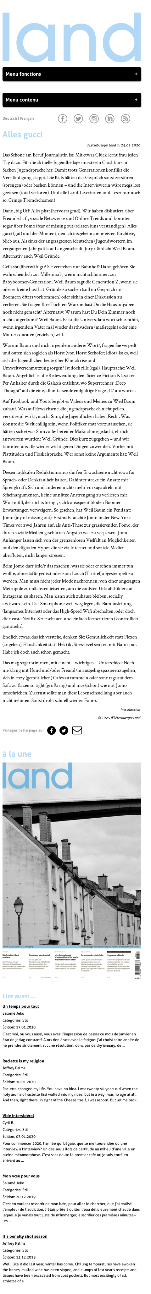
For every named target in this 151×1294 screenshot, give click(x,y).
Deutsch (10, 118)
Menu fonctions (72, 74)
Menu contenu (72, 100)
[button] (76, 730)
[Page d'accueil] (72, 61)
